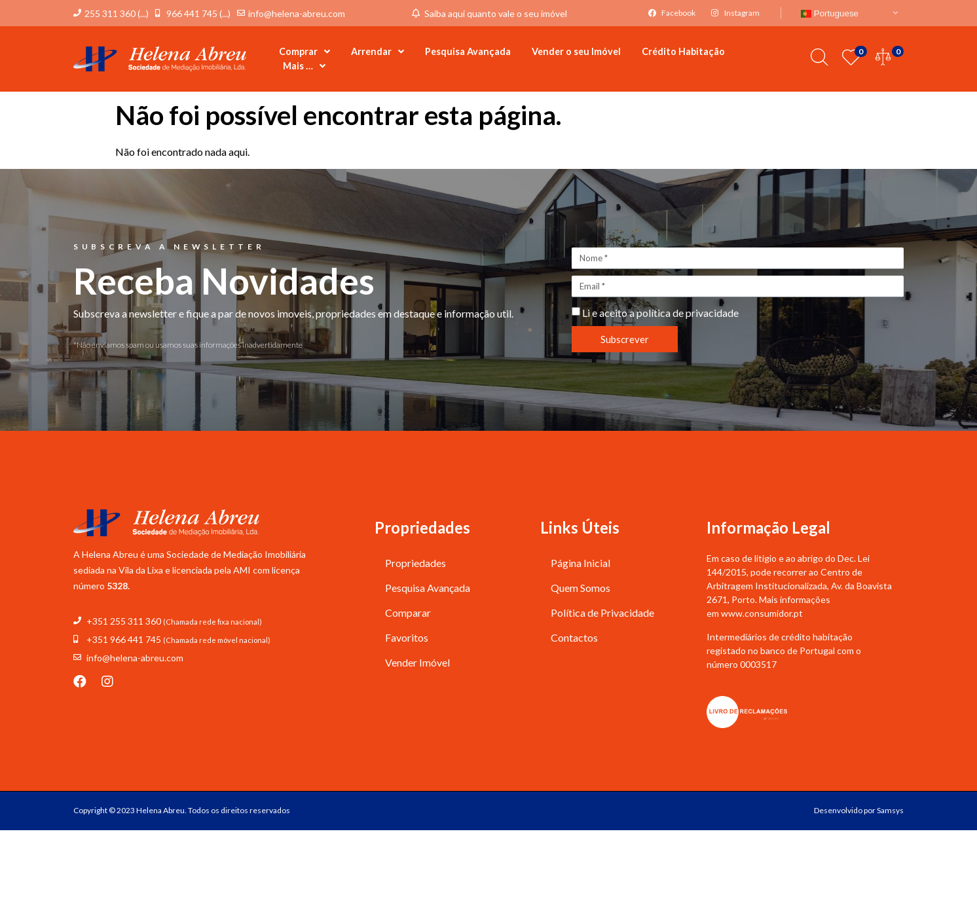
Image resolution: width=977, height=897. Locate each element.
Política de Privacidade (602, 612)
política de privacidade (687, 312)
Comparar (408, 612)
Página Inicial (580, 563)
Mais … (304, 66)
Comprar (304, 52)
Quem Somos (580, 587)
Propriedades (415, 563)
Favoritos (406, 637)
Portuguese (829, 13)
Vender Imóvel (417, 662)
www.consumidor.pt (762, 613)
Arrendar (377, 52)
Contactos (574, 637)
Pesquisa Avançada (468, 51)
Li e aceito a (660, 312)
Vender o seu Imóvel (576, 51)
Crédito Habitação (683, 51)
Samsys (890, 810)
